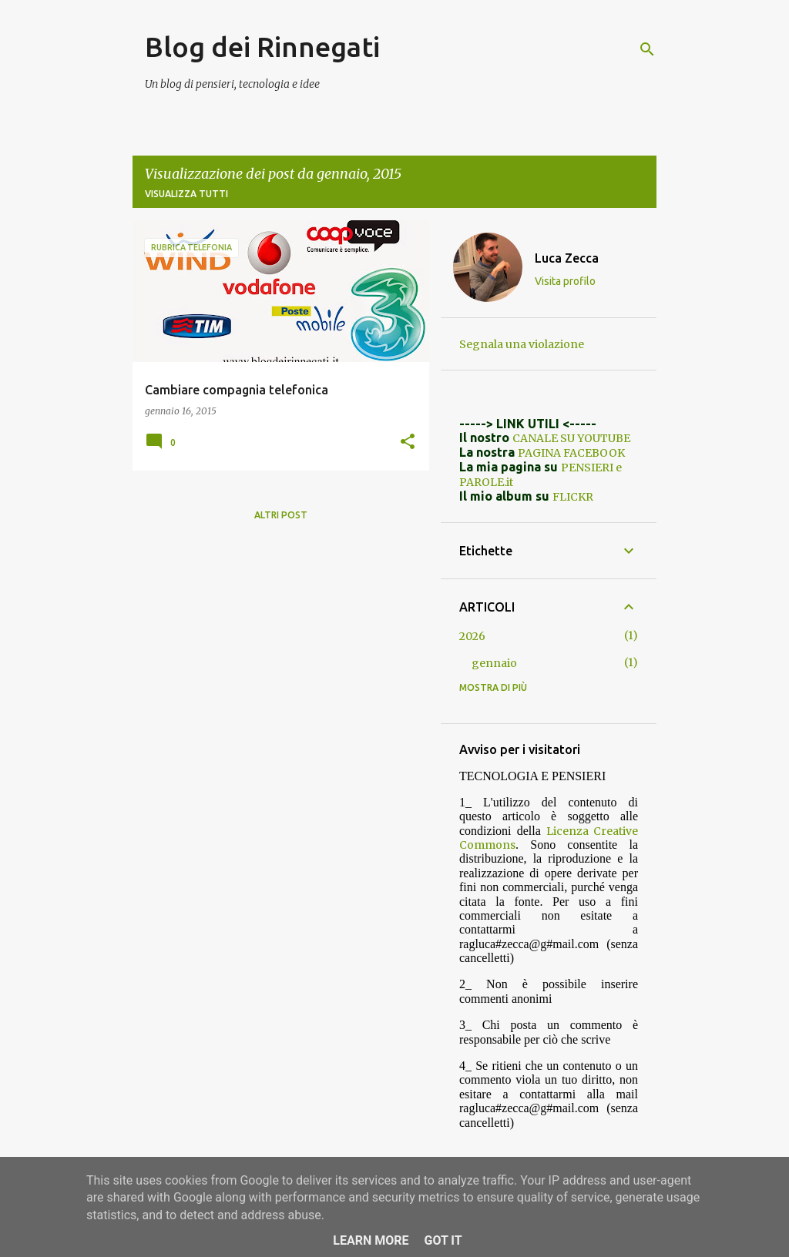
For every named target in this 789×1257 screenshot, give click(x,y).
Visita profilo (565, 281)
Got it (443, 1240)
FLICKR (572, 497)
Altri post (280, 515)
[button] (407, 442)
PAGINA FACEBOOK (571, 453)
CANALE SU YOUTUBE (571, 438)
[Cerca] (647, 49)
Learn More (370, 1240)
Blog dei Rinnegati (262, 46)
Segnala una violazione (521, 344)
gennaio (494, 663)
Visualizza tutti (186, 194)
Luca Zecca (567, 258)
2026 (472, 636)
